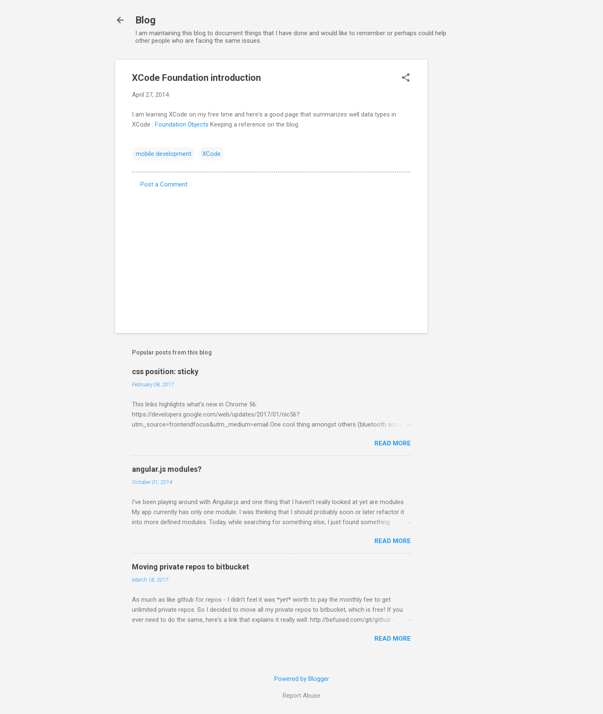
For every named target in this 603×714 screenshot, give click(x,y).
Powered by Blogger (301, 679)
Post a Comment (164, 184)
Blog (145, 20)
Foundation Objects (182, 124)
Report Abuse (301, 695)
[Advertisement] (461, 185)
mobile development (163, 154)
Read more (392, 443)
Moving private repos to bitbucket (190, 566)
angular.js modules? (166, 469)
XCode (211, 154)
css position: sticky (165, 371)
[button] (406, 78)
